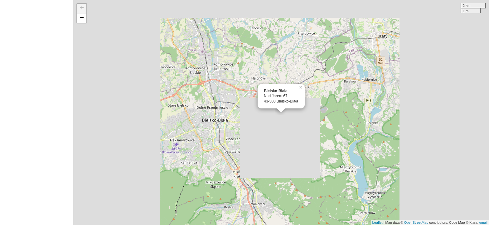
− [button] (82, 18)
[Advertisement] (36, 112)
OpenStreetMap (416, 222)
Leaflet (377, 222)
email (483, 222)
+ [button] (82, 8)
